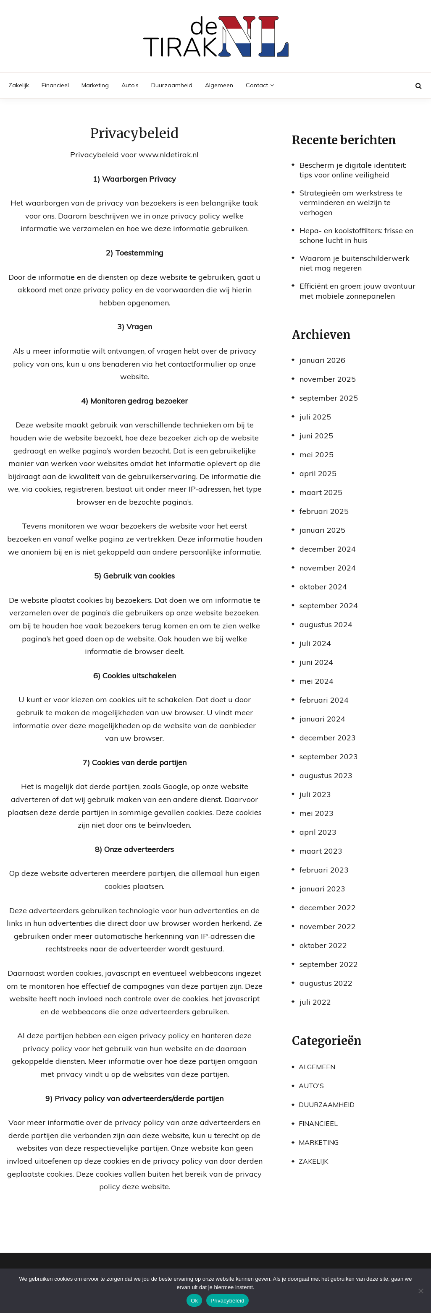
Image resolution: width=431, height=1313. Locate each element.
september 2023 (329, 756)
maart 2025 (321, 492)
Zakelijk (18, 85)
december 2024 (328, 549)
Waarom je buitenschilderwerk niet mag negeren (355, 263)
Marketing (95, 85)
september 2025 (329, 398)
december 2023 (328, 737)
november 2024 (328, 568)
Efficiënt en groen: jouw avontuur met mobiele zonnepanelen (357, 290)
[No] (420, 1291)
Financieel (55, 85)
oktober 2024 (323, 586)
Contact (257, 85)
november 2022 (328, 926)
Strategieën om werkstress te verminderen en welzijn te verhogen (351, 202)
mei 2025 (317, 454)
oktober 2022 (323, 945)
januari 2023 (322, 889)
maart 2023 (321, 851)
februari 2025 (324, 511)
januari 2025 (322, 530)
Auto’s (130, 85)
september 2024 (329, 605)
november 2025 (328, 379)
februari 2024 (324, 700)
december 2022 (328, 907)
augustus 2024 (326, 624)
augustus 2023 (326, 775)
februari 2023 (324, 870)
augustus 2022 (326, 983)
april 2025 (318, 473)
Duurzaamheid (171, 85)
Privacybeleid (227, 1300)
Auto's (311, 1085)
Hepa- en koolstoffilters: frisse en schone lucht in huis (356, 235)
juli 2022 (315, 1002)
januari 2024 (322, 719)
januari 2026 (322, 360)
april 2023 (318, 832)
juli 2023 (315, 794)
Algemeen (219, 85)
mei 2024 (317, 681)
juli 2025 (315, 417)
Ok (194, 1300)
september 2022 (329, 964)
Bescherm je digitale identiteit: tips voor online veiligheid (353, 170)
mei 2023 (317, 813)
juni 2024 (316, 662)
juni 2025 (316, 435)
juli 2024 (315, 643)
